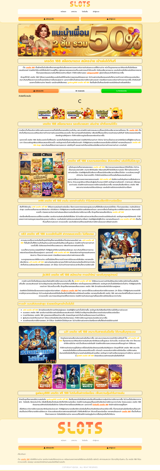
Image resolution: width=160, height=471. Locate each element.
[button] (140, 97)
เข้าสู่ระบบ (100, 11)
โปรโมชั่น (86, 11)
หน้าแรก (60, 11)
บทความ (73, 11)
